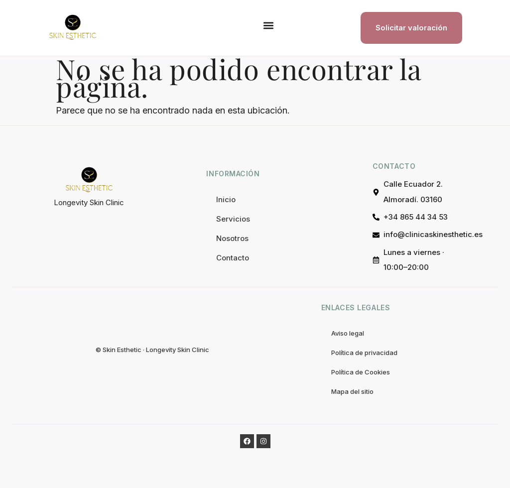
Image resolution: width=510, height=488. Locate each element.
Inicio (226, 199)
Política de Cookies (360, 372)
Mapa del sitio (352, 391)
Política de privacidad (364, 353)
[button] (268, 25)
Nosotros (232, 238)
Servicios (233, 219)
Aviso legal (347, 333)
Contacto (232, 257)
